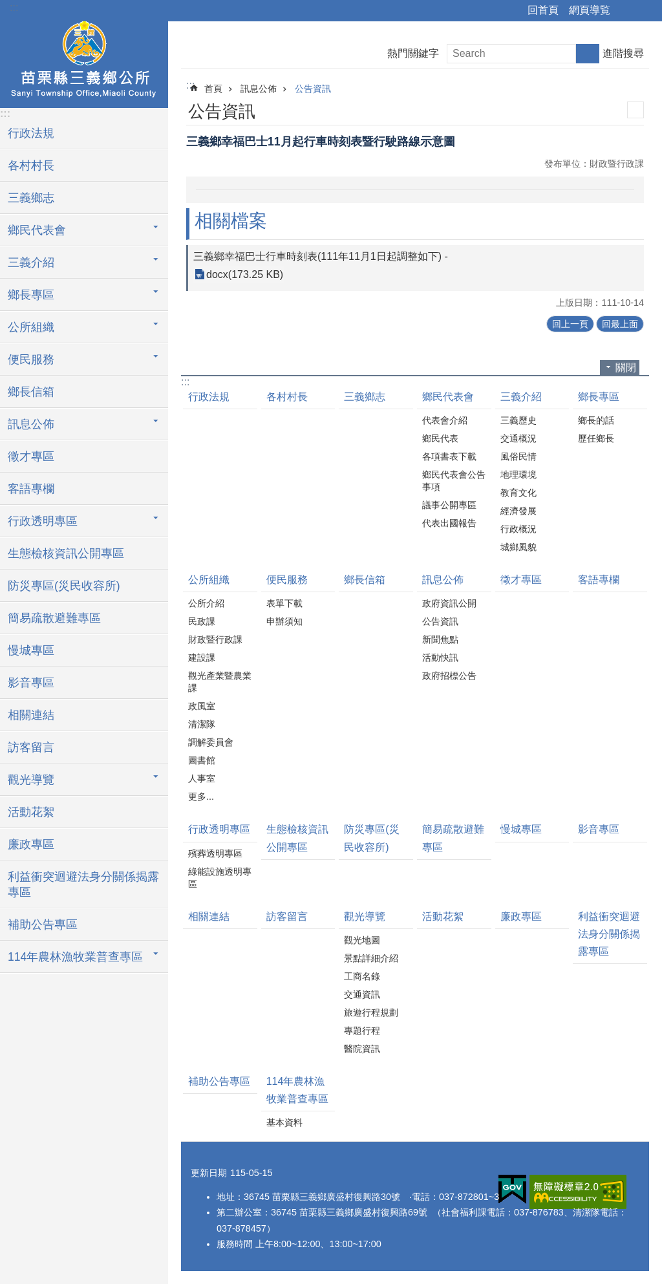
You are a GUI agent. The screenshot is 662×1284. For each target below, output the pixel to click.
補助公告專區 (43, 924)
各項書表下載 (449, 456)
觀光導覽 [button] (31, 779)
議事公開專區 (449, 505)
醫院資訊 (362, 1048)
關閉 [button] (625, 367)
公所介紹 (206, 603)
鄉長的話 (596, 420)
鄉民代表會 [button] (37, 230)
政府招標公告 (449, 675)
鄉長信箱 (31, 391)
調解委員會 (210, 742)
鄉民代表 (440, 438)
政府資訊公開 (449, 603)
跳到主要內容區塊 (6, 6)
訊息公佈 (258, 88)
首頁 (213, 88)
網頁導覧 (589, 10)
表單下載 (284, 603)
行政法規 (31, 133)
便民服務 (287, 579)
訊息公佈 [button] (31, 424)
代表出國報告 (449, 523)
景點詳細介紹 (371, 958)
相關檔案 (231, 221)
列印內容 (635, 110)
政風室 (201, 706)
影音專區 (31, 682)
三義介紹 (521, 396)
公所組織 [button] (31, 327)
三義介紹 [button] (31, 262)
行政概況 (518, 529)
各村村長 (31, 165)
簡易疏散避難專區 (54, 618)
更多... (201, 796)
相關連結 (31, 715)
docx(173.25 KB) (244, 274)
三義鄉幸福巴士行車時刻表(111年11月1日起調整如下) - (320, 256)
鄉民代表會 (448, 396)
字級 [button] (644, 11)
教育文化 (518, 492)
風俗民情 (518, 456)
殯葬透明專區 (215, 853)
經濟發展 (518, 511)
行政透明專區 (219, 829)
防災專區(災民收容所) (64, 585)
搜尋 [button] (587, 53)
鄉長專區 (598, 396)
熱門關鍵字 (413, 53)
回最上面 (620, 324)
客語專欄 (31, 488)
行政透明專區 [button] (43, 521)
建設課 (201, 657)
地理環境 (518, 474)
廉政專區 (31, 844)
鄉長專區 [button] (31, 294)
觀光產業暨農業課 (219, 681)
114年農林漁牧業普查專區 (297, 1090)
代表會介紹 (444, 420)
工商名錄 (362, 976)
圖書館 (201, 760)
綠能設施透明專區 (219, 877)
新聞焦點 (440, 639)
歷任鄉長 (596, 438)
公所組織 (209, 579)
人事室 (201, 778)
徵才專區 (31, 456)
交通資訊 (362, 994)
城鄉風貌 (518, 547)
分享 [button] (626, 11)
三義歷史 (518, 420)
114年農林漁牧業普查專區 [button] (75, 956)
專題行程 (362, 1030)
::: (14, 7)
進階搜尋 (623, 53)
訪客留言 (31, 747)
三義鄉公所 (84, 62)
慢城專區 (31, 650)
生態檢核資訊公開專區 (66, 553)
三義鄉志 (31, 197)
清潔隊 (201, 724)
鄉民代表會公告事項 (454, 480)
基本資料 (284, 1122)
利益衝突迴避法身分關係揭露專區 (83, 884)
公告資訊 (313, 88)
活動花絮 (31, 812)
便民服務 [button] (31, 359)
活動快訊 (440, 657)
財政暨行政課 (215, 639)
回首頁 (543, 10)
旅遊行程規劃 (371, 1012)
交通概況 (518, 438)
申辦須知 (284, 621)
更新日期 (209, 1173)
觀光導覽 (364, 916)
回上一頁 (570, 324)
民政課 (201, 621)
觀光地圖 (362, 940)
